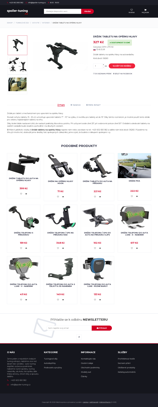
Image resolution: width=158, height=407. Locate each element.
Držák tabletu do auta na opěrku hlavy (23, 179)
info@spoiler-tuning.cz (36, 3)
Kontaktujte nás (88, 359)
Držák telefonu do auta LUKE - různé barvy (97, 285)
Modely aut (86, 372)
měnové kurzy (105, 402)
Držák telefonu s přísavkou (23, 234)
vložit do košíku (120, 66)
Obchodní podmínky (90, 367)
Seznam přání (124, 363)
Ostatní (35, 23)
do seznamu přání (102, 74)
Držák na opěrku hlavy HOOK (60, 182)
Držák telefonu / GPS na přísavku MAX (60, 234)
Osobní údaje (87, 363)
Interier (46, 23)
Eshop (10, 23)
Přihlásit (102, 328)
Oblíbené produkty (126, 367)
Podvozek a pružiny (53, 367)
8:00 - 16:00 (53, 3)
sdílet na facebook (122, 74)
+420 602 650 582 (15, 3)
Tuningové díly (22, 23)
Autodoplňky (50, 363)
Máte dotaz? (93, 105)
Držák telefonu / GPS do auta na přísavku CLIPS (97, 234)
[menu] (145, 11)
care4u (85, 402)
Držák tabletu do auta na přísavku (97, 182)
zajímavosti (94, 402)
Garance (75, 105)
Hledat (87, 11)
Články (84, 376)
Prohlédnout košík (126, 359)
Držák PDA (134, 181)
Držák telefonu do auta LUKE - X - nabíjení (134, 234)
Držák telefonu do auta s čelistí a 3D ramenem (60, 285)
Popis (61, 105)
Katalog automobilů (127, 372)
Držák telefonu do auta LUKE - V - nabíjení (23, 285)
